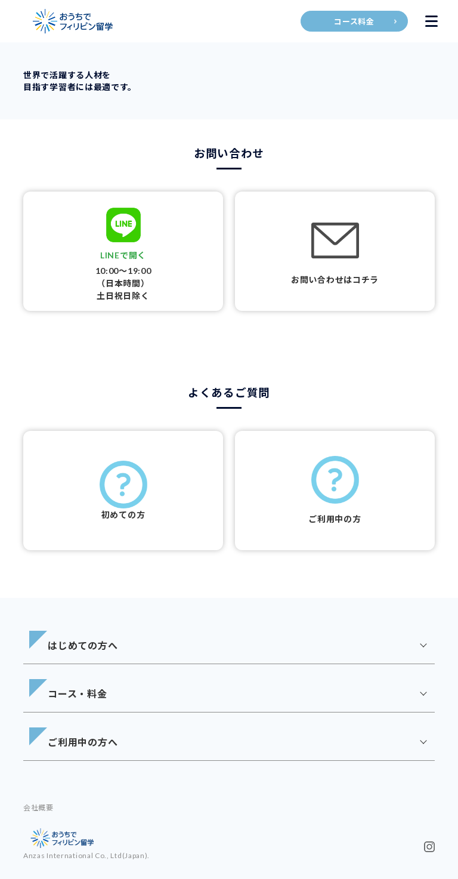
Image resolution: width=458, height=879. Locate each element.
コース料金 (354, 21)
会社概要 (38, 807)
